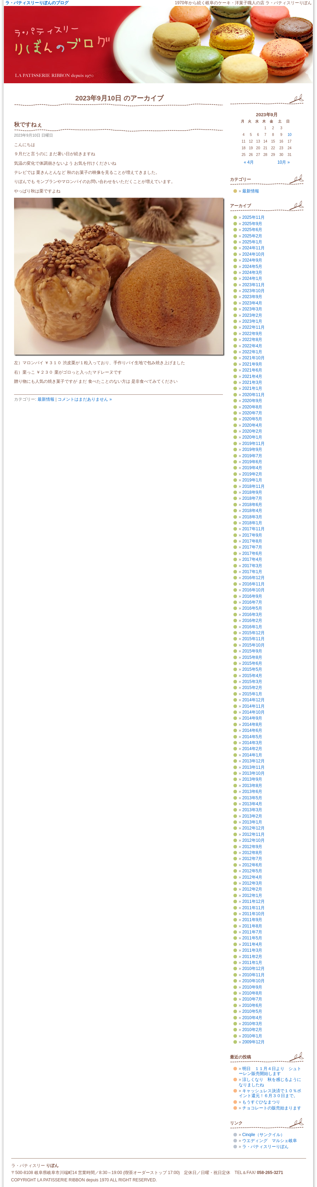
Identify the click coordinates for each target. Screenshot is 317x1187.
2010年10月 (253, 980)
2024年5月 (252, 266)
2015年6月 (252, 663)
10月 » (283, 162)
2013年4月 (252, 803)
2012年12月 (253, 828)
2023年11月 (253, 284)
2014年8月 (252, 724)
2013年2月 (252, 816)
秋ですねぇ (28, 124)
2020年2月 (252, 431)
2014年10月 (253, 712)
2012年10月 (253, 840)
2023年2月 (252, 315)
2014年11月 (253, 706)
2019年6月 (252, 461)
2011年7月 (252, 932)
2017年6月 (252, 553)
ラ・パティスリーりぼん (265, 1146)
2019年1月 (252, 480)
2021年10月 (253, 357)
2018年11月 (253, 486)
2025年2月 (252, 236)
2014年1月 (252, 755)
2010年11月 (253, 974)
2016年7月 (252, 602)
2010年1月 (252, 1036)
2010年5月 (252, 1011)
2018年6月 (252, 504)
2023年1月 (252, 321)
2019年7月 (252, 455)
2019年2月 (252, 474)
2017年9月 (252, 535)
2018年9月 (252, 492)
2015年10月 (253, 645)
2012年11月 (253, 834)
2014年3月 (252, 742)
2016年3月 (252, 614)
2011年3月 (252, 950)
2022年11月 (253, 327)
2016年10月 (253, 590)
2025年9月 (252, 223)
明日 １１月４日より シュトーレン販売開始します (270, 1071)
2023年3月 (252, 309)
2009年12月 (253, 1042)
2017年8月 (252, 541)
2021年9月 (252, 364)
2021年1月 (252, 388)
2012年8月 (252, 852)
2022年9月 (252, 333)
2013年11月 (253, 767)
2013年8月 (252, 785)
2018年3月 (252, 516)
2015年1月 (252, 693)
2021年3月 (252, 382)
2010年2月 (252, 1029)
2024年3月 (252, 272)
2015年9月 (252, 651)
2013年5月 (252, 797)
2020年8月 (252, 407)
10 (289, 135)
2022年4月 (252, 345)
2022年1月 (252, 351)
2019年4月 (252, 467)
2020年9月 (252, 400)
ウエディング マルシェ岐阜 (269, 1140)
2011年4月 (252, 944)
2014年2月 (252, 748)
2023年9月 (252, 296)
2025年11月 (253, 217)
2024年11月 (253, 247)
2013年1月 (252, 822)
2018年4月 (252, 510)
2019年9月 (252, 449)
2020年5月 (252, 419)
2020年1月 (252, 437)
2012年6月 (252, 865)
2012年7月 (252, 858)
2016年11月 (253, 584)
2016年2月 (252, 620)
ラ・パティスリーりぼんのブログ (36, 2)
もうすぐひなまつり (261, 1102)
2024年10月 (253, 254)
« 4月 (249, 162)
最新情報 (46, 399)
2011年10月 (253, 913)
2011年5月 (252, 938)
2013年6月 (252, 791)
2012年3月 (252, 883)
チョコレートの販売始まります (271, 1108)
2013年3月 (252, 809)
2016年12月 (253, 577)
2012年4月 (252, 877)
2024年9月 (252, 260)
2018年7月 (252, 498)
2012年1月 (252, 895)
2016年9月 (252, 596)
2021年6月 (252, 370)
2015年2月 (252, 687)
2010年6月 (252, 1005)
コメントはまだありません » (85, 399)
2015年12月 (253, 632)
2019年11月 (253, 443)
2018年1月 (252, 522)
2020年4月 (252, 425)
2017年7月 (252, 547)
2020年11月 (253, 394)
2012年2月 (252, 889)
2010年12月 (253, 968)
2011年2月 (252, 956)
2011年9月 (252, 919)
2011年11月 (253, 907)
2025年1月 (252, 242)
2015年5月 (252, 669)
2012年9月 (252, 846)
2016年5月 (252, 608)
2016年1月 (252, 626)
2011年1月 (252, 962)
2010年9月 (252, 987)
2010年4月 (252, 1017)
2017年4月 (252, 559)
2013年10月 (253, 773)
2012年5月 (252, 870)
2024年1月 (252, 278)
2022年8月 (252, 339)
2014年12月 (253, 699)
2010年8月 (252, 993)
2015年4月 (252, 675)
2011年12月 (253, 901)
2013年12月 (253, 761)
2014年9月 (252, 718)
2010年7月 (252, 999)
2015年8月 (252, 657)
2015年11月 (253, 638)
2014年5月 (252, 736)
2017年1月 (252, 571)
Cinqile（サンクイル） (263, 1134)
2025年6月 (252, 229)
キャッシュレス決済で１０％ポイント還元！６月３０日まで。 (270, 1093)
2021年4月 (252, 376)
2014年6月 (252, 730)
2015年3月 (252, 681)
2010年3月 (252, 1023)
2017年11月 (253, 528)
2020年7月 (252, 413)
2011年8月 (252, 926)
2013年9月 (252, 779)
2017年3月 (252, 565)
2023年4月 (252, 303)
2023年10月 (253, 290)
